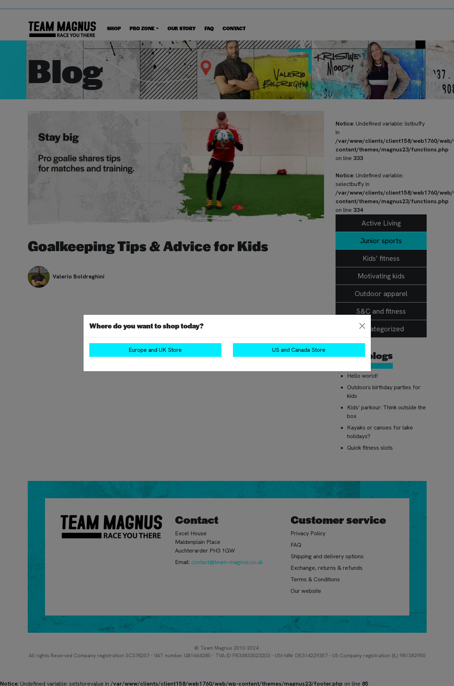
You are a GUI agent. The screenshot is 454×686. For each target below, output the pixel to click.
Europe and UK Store (155, 350)
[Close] (362, 326)
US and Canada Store (298, 350)
